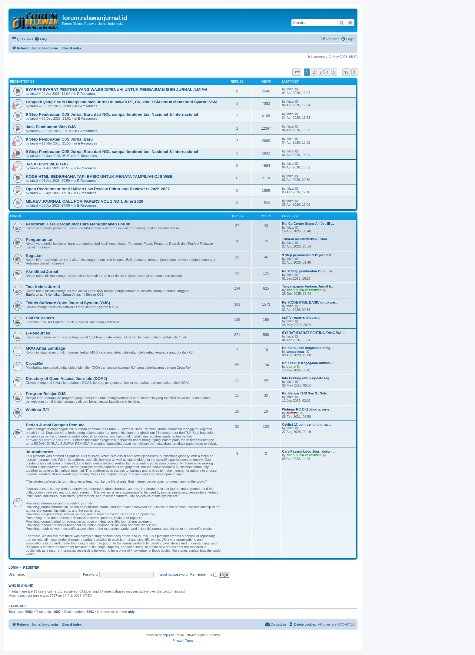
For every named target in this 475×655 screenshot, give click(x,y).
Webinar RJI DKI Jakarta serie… (307, 409)
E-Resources (86, 93)
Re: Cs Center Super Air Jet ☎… (308, 223)
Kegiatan (34, 255)
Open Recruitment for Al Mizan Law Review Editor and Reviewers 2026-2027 (98, 189)
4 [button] (327, 72)
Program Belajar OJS (46, 393)
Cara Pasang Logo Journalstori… (308, 451)
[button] (296, 72)
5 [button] (334, 72)
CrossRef (35, 363)
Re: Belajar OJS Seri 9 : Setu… (306, 393)
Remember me (203, 574)
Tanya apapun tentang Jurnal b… (308, 286)
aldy (131, 611)
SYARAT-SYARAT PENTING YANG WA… (313, 332)
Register (31, 567)
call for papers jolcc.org (301, 317)
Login (13, 567)
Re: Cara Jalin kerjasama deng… (308, 348)
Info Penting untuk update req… (307, 378)
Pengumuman (39, 239)
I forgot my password (172, 574)
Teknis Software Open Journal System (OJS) (68, 303)
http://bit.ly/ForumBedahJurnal (48, 440)
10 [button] (346, 72)
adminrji (293, 413)
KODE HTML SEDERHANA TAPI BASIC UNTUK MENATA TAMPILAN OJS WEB (99, 176)
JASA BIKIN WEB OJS (47, 164)
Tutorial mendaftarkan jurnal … (306, 239)
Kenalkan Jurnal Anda (62, 294)
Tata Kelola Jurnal (43, 286)
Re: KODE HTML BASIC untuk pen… (311, 302)
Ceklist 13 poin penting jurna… (306, 424)
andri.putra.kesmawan (304, 290)
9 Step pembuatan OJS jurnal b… (308, 255)
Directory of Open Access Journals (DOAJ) (66, 378)
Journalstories (39, 452)
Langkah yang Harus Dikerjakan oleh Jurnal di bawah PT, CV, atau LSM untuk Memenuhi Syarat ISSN (121, 102)
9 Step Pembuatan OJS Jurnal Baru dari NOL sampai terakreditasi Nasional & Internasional (112, 114)
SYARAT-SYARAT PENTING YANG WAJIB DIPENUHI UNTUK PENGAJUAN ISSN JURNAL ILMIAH (116, 89)
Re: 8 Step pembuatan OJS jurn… (308, 271)
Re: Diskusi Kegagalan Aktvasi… (308, 363)
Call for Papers (40, 318)
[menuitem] (41, 39)
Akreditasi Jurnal (42, 271)
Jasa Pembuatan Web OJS (51, 127)
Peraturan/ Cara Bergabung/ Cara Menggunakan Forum (78, 224)
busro (291, 366)
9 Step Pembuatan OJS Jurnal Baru (59, 139)
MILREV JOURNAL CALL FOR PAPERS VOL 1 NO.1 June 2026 (84, 201)
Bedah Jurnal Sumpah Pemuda (55, 425)
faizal (34, 93)
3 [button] (321, 72)
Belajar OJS (93, 294)
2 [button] (314, 72)
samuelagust (296, 351)
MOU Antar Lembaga (45, 348)
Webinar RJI (37, 409)
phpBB (167, 635)
